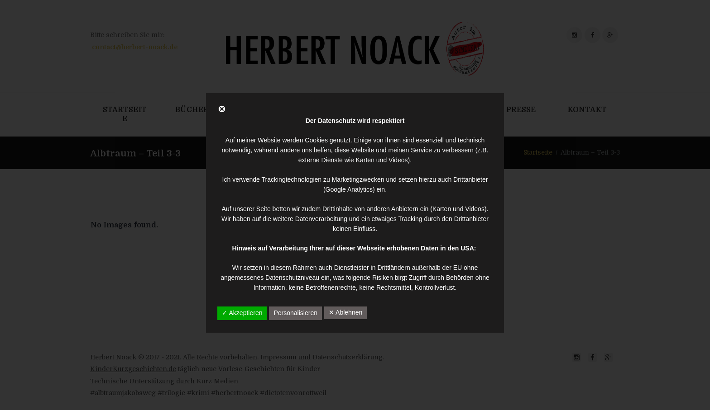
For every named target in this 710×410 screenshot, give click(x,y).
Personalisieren (295, 312)
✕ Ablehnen (345, 312)
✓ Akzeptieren (242, 312)
